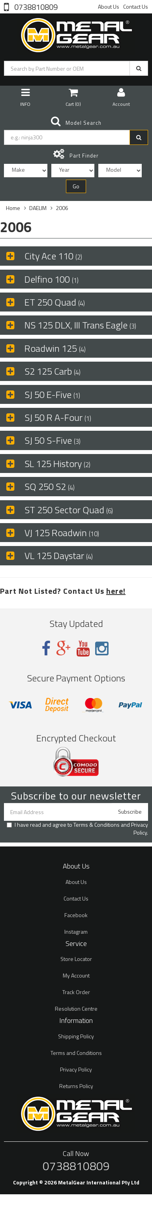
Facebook (76, 915)
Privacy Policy (139, 828)
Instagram (76, 931)
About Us (108, 6)
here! (116, 591)
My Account (76, 975)
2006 (62, 208)
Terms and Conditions (76, 1053)
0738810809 (35, 6)
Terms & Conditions (96, 824)
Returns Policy (76, 1086)
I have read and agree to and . (77, 829)
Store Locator (76, 959)
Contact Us (135, 6)
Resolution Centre (76, 1008)
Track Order (76, 992)
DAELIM (38, 208)
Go (76, 186)
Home (13, 208)
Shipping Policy (76, 1036)
